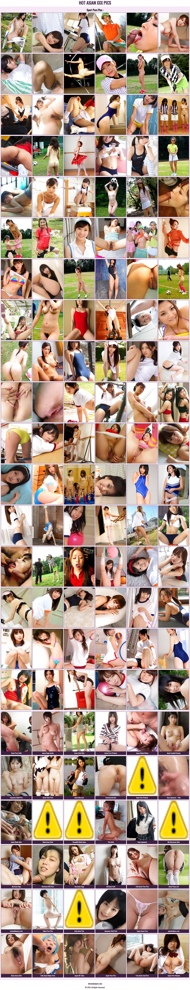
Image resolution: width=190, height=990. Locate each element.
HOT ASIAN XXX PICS (95, 3)
